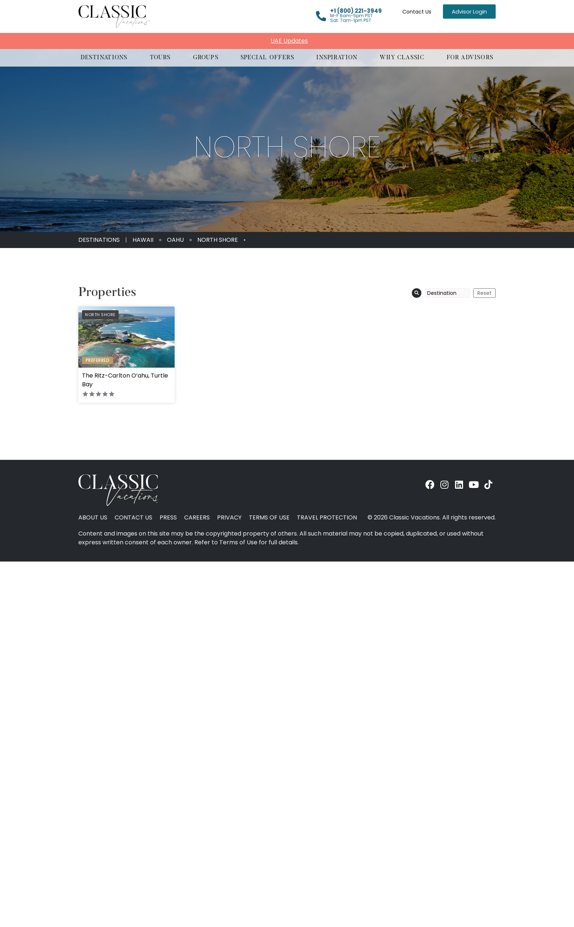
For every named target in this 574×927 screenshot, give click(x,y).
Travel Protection (327, 517)
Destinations (99, 240)
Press (168, 517)
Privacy (229, 517)
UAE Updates (289, 41)
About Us (92, 517)
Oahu (175, 240)
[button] (104, 58)
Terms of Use (269, 517)
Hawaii (143, 240)
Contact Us (416, 11)
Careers (197, 517)
